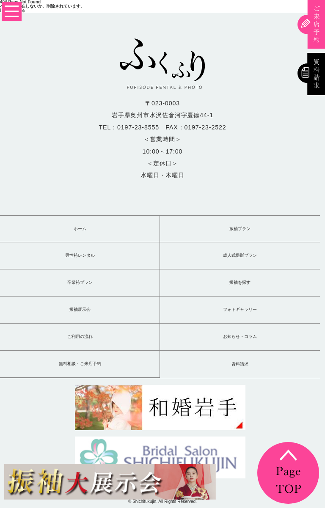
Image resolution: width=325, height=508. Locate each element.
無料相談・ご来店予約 (80, 364)
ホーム (80, 229)
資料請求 (239, 364)
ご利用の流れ (80, 337)
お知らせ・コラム (240, 337)
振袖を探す (240, 282)
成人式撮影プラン (240, 255)
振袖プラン (240, 229)
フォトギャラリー (240, 310)
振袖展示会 (80, 310)
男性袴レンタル (80, 255)
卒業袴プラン (80, 282)
